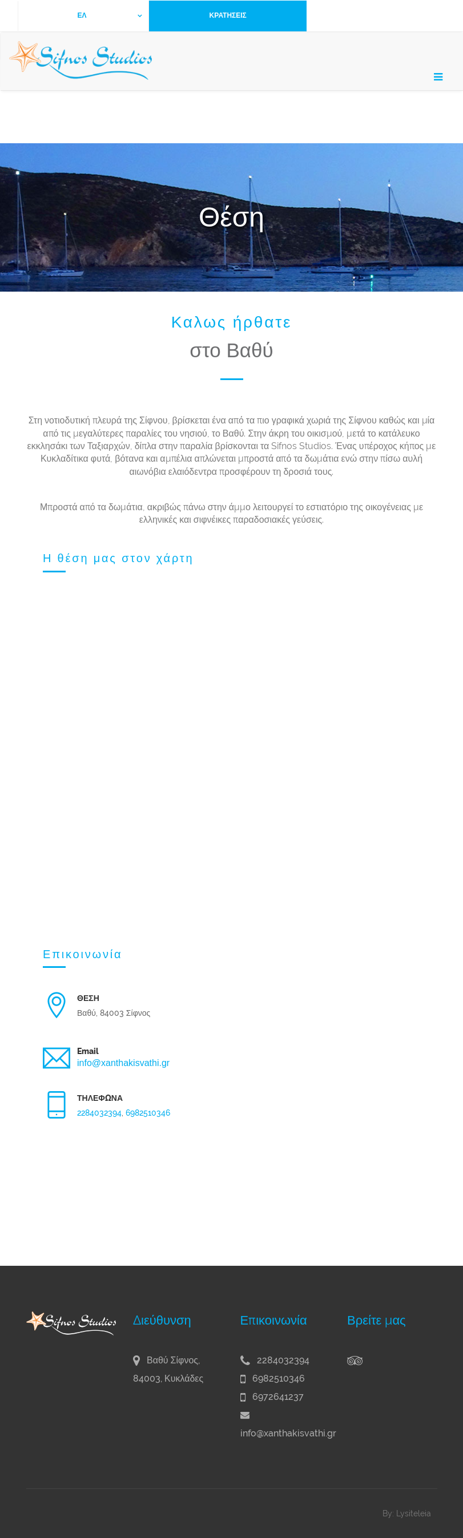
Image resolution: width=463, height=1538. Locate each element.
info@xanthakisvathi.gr (123, 1063)
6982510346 (148, 1112)
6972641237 (272, 1396)
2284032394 (99, 1112)
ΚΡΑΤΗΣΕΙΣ (228, 15)
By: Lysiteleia (407, 1513)
